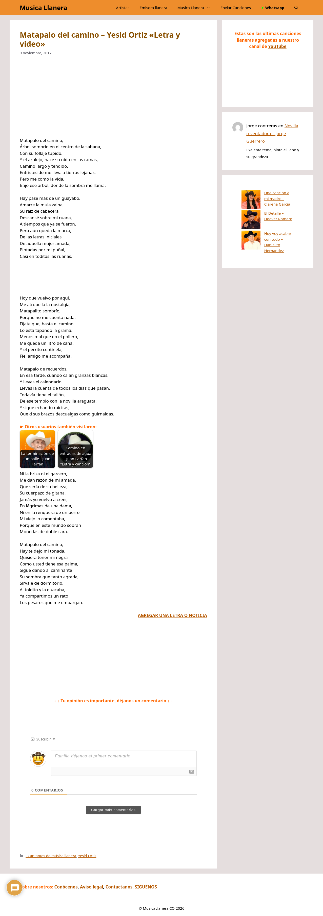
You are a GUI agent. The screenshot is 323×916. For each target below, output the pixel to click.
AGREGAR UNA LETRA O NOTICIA (172, 615)
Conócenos (65, 887)
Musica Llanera (43, 7)
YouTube (277, 46)
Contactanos (119, 887)
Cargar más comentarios (113, 810)
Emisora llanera (153, 7)
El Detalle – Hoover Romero (269, 206)
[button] (296, 7)
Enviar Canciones (235, 7)
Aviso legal (91, 887)
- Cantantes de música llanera (51, 855)
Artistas (122, 7)
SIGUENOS (146, 887)
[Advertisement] (113, 99)
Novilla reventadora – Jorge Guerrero (272, 133)
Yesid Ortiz (87, 855)
